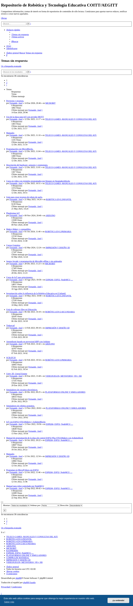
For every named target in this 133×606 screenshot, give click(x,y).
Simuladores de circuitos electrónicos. (22, 390)
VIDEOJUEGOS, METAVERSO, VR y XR (63, 376)
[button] (6, 85)
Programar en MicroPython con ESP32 (22, 470)
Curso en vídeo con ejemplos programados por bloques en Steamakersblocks (38, 181)
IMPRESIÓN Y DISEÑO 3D (58, 247)
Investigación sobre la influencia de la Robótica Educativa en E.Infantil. (36, 293)
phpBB (18, 578)
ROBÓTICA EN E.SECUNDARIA (60, 312)
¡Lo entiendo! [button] (118, 600)
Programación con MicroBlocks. (19, 149)
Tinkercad (10, 325)
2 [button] (6, 83)
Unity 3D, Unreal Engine (16, 374)
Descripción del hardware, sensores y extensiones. (27, 165)
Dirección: (71, 505)
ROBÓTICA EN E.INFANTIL (59, 199)
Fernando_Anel (15, 103)
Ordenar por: (44, 505)
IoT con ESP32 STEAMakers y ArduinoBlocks (25, 422)
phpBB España (29, 582)
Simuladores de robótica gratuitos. (20, 406)
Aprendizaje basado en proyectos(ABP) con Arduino (28, 341)
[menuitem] (20, 34)
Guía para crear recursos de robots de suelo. (24, 197)
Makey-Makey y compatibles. (18, 229)
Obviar (4, 18)
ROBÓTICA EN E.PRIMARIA (58, 231)
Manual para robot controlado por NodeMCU (25, 486)
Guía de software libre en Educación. (21, 309)
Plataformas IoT (13, 213)
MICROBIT (50, 103)
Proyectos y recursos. (15, 101)
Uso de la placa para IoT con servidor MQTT (25, 117)
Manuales (10, 133)
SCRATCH (11, 358)
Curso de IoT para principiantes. (19, 277)
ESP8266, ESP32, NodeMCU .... (59, 280)
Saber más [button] (9, 602)
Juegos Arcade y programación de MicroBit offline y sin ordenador (34, 261)
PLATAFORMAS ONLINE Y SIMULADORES (65, 392)
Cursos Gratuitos (13, 245)
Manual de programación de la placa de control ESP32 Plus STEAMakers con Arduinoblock (44, 438)
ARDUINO (50, 215)
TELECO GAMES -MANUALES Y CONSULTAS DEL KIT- (71, 119)
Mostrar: (16, 505)
